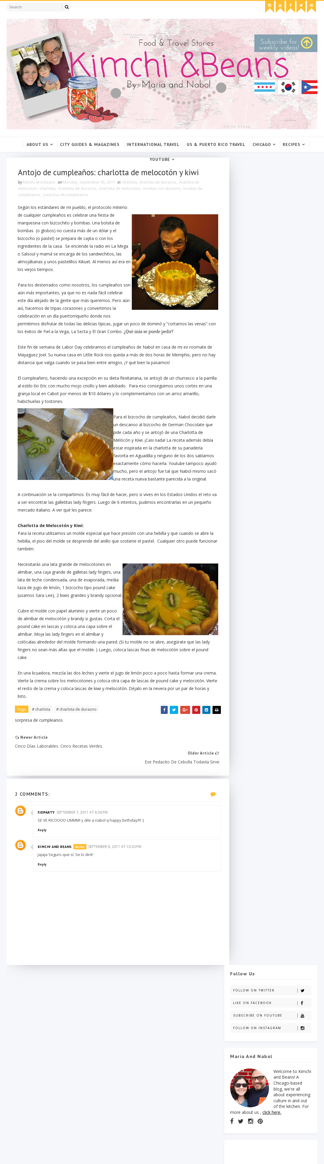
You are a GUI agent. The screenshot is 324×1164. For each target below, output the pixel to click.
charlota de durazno (158, 183)
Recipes (291, 144)
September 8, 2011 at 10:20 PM (115, 856)
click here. (271, 305)
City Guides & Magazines (90, 144)
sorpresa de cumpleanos (66, 195)
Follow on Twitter (272, 183)
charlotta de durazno (78, 189)
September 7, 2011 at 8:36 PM (82, 822)
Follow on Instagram (272, 221)
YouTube (160, 159)
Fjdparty (46, 822)
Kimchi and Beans (55, 856)
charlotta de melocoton (120, 189)
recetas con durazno (162, 189)
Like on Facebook (272, 196)
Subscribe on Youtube (272, 208)
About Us (37, 144)
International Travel (153, 144)
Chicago (262, 144)
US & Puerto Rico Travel (216, 144)
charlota (130, 183)
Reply (42, 840)
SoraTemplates (40, 1153)
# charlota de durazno (77, 734)
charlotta (48, 189)
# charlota (42, 734)
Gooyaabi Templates (101, 1153)
